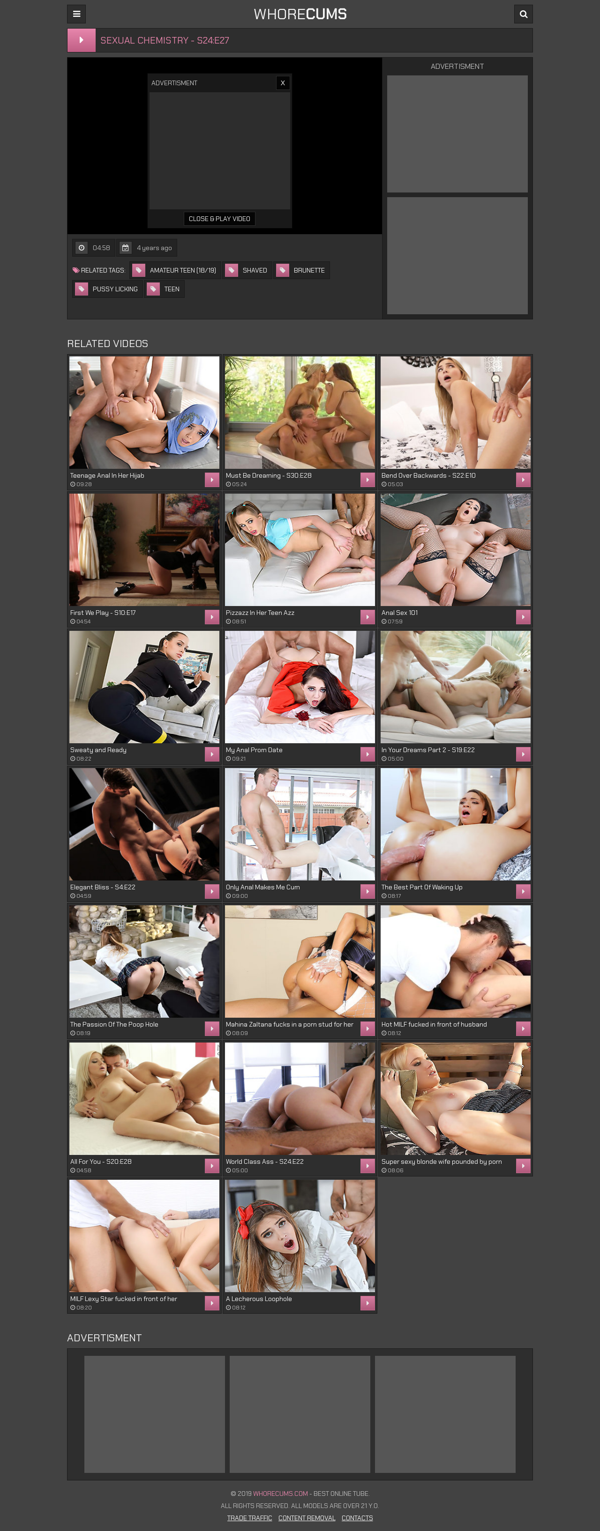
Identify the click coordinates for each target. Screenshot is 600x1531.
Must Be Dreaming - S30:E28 (269, 475)
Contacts (357, 1518)
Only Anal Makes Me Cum (263, 887)
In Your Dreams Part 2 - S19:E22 (428, 750)
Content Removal (307, 1518)
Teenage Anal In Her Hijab (107, 475)
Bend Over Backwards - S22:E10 (429, 475)
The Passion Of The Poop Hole (114, 1024)
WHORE (300, 14)
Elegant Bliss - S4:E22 (102, 887)
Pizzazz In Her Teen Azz (260, 612)
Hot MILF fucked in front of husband (434, 1024)
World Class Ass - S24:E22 (265, 1161)
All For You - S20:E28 (101, 1161)
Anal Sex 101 (400, 612)
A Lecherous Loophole (259, 1298)
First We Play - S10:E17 (102, 612)
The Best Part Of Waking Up (422, 887)
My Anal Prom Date (254, 750)
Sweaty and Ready (98, 750)
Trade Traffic (249, 1518)
